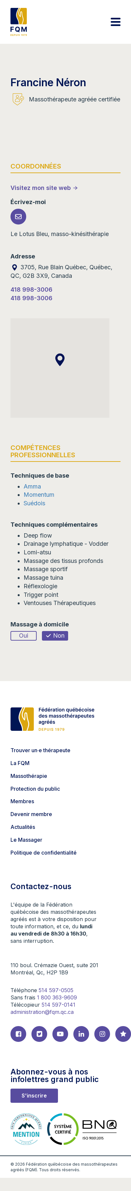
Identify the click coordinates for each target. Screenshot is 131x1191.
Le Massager (26, 839)
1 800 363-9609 (57, 997)
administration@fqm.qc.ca (42, 1012)
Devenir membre (31, 814)
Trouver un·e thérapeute (40, 750)
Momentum (39, 494)
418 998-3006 (31, 289)
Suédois (34, 503)
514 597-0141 (58, 1004)
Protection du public (35, 788)
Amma (32, 486)
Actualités (22, 827)
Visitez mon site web (40, 187)
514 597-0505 (56, 990)
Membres (22, 801)
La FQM (19, 763)
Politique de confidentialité (43, 852)
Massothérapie (28, 776)
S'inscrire (34, 1095)
